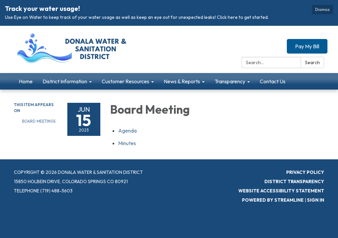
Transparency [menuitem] (230, 81)
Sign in (315, 200)
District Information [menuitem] (65, 81)
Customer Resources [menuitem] (125, 81)
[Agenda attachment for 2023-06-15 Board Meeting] (127, 130)
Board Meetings (38, 121)
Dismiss (322, 9)
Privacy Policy (305, 172)
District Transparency (294, 181)
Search (312, 62)
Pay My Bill (307, 46)
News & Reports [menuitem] (182, 81)
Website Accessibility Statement (281, 191)
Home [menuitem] (26, 81)
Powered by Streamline (273, 200)
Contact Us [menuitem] (273, 81)
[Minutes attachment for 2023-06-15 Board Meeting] (127, 143)
